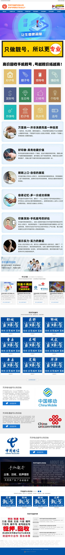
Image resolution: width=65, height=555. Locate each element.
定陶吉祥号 (32, 374)
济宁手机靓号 (21, 544)
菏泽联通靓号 (43, 11)
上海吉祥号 (2, 542)
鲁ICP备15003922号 (36, 549)
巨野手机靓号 (56, 507)
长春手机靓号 (2, 543)
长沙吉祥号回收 (46, 542)
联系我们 (59, 0)
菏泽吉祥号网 (45, 549)
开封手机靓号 (12, 543)
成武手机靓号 (31, 544)
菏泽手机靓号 (8, 507)
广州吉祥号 (23, 546)
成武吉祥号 (54, 354)
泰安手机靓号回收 (10, 544)
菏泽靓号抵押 (27, 11)
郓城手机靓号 (24, 507)
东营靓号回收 (37, 543)
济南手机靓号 (36, 544)
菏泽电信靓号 (51, 11)
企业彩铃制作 (13, 546)
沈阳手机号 (7, 542)
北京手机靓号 (16, 542)
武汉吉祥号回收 (27, 542)
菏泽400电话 (42, 544)
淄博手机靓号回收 (31, 543)
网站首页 (4, 11)
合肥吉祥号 (7, 543)
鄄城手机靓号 (40, 507)
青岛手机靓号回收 (49, 543)
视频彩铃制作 (18, 546)
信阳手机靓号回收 (24, 543)
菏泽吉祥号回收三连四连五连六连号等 (47, 525)
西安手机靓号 (21, 542)
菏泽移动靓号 (35, 11)
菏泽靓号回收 (20, 11)
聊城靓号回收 (16, 544)
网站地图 (62, 0)
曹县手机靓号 (2, 546)
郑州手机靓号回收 (3, 544)
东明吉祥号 (32, 354)
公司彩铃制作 (8, 546)
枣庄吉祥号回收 (55, 543)
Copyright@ (22, 549)
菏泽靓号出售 (12, 11)
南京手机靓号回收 (33, 542)
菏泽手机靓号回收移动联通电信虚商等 (47, 518)
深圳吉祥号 (56, 542)
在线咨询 (11, 403)
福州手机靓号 (51, 542)
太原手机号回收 (40, 542)
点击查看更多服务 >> (32, 379)
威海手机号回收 (18, 543)
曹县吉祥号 (11, 354)
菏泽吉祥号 (54, 374)
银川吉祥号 (11, 542)
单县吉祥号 (11, 374)
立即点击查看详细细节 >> (6, 302)
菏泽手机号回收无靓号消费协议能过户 (47, 532)
